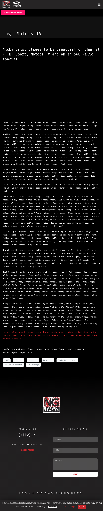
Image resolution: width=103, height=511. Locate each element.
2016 (7, 360)
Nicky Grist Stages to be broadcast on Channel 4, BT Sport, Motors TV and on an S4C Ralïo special (51, 54)
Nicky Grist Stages (67, 360)
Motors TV (47, 360)
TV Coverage (33, 365)
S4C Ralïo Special (13, 365)
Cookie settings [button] (68, 506)
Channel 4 (33, 360)
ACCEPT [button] (81, 507)
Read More (52, 506)
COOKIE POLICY (27, 450)
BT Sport (19, 360)
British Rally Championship (17, 137)
